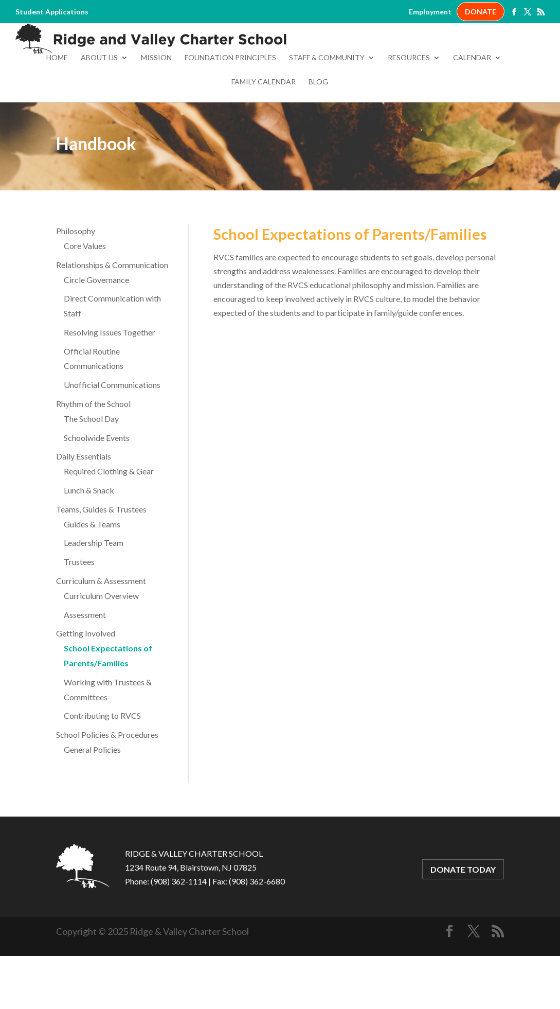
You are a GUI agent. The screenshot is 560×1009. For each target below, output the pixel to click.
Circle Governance (96, 326)
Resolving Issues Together (109, 378)
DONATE (480, 11)
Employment (430, 11)
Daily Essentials (83, 502)
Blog (318, 128)
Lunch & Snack (89, 536)
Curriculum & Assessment (101, 627)
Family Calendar (263, 128)
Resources (409, 104)
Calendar (472, 104)
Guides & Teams (92, 570)
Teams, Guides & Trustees (101, 555)
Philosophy (75, 277)
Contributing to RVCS (102, 762)
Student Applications (51, 11)
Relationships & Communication (112, 311)
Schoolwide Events (97, 484)
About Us (99, 104)
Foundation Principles (230, 104)
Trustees (79, 608)
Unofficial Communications (112, 431)
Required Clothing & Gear (109, 517)
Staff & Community (327, 104)
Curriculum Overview (101, 642)
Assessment (85, 661)
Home (57, 104)
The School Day (91, 465)
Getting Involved (85, 679)
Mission (156, 104)
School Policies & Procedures (107, 781)
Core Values (85, 292)
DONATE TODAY (463, 916)
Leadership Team (93, 589)
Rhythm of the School (93, 450)
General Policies (92, 796)
